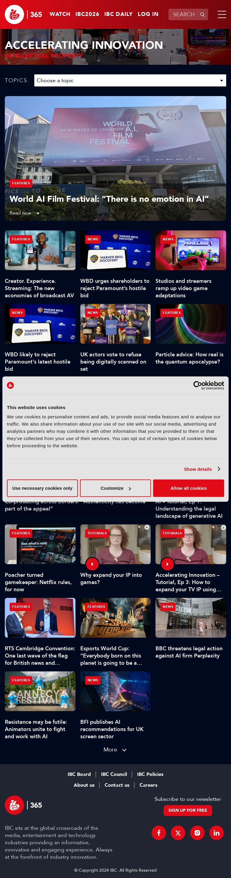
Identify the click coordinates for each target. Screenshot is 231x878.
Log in (148, 14)
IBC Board (79, 774)
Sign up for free (187, 810)
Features (21, 183)
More (110, 749)
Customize (116, 488)
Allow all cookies (189, 488)
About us (84, 785)
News (93, 239)
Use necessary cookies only (42, 488)
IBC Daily (118, 14)
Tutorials (97, 533)
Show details (198, 468)
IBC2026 (87, 14)
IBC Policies (150, 774)
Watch (60, 14)
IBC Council (114, 774)
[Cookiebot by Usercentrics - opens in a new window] (197, 385)
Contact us (117, 785)
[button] (220, 14)
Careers (148, 785)
